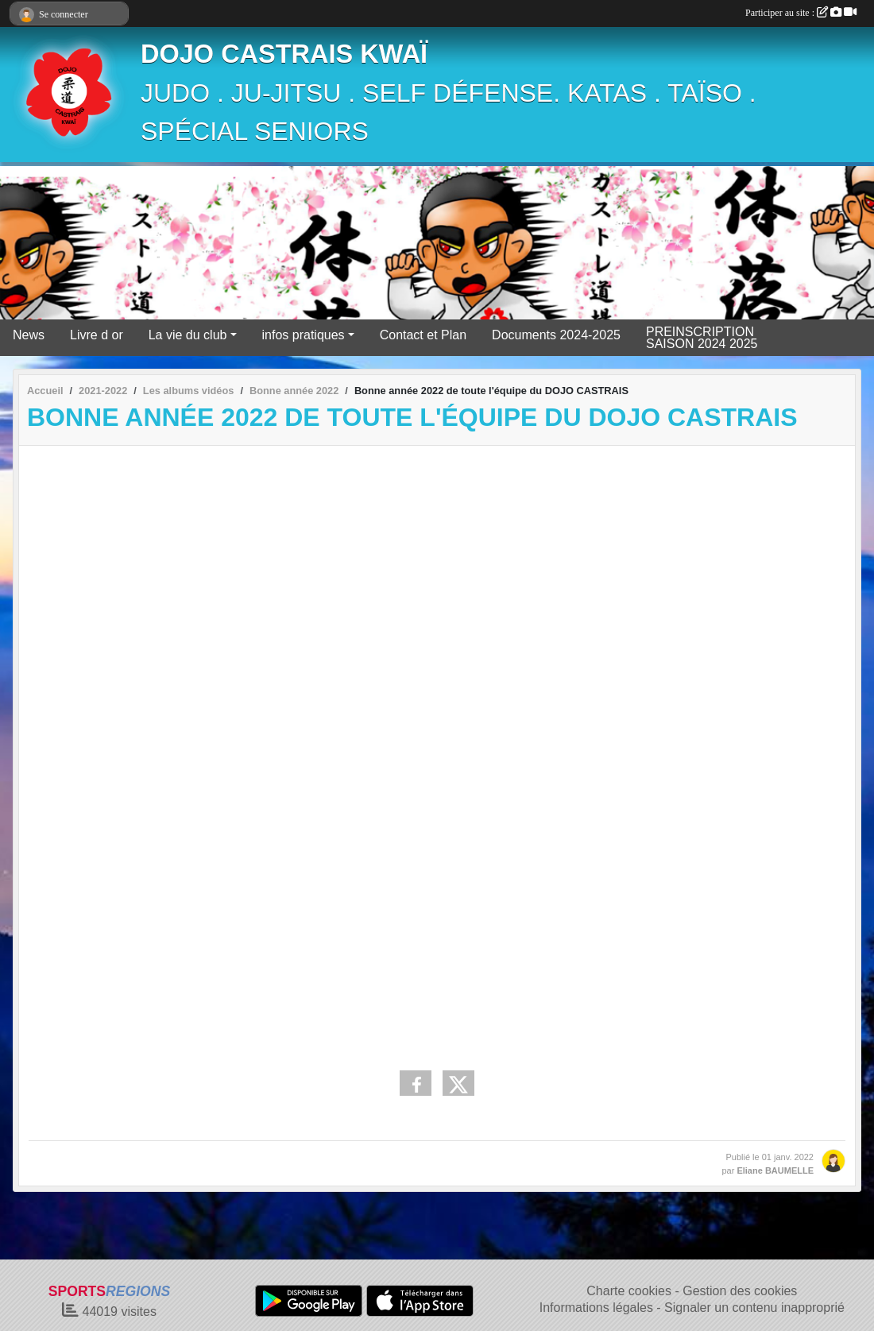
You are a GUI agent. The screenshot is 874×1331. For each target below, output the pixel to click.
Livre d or (96, 335)
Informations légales (596, 1307)
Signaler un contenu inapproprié (754, 1307)
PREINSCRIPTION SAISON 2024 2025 (702, 337)
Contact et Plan (423, 335)
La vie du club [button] (188, 335)
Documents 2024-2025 (556, 335)
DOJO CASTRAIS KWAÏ (284, 54)
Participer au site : (801, 12)
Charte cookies (628, 1291)
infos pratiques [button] (303, 335)
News (28, 335)
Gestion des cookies (740, 1291)
